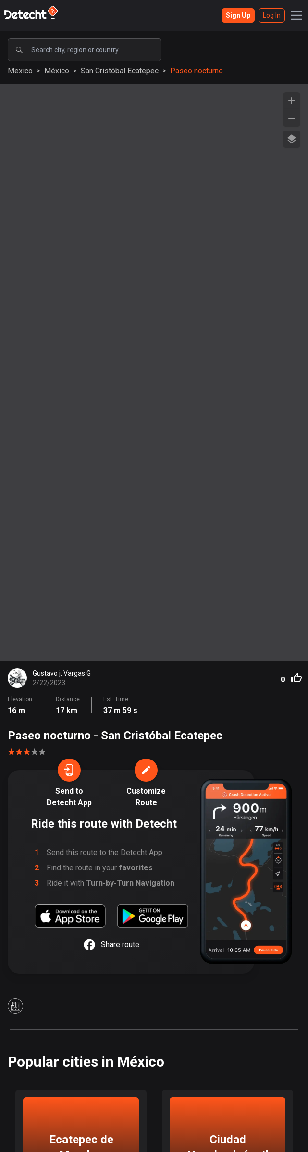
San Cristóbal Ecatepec (120, 70)
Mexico (20, 70)
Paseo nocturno (196, 70)
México (56, 70)
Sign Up (238, 15)
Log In (272, 15)
